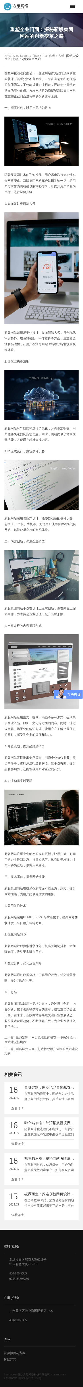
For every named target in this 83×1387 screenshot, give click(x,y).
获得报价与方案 (14, 1353)
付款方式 (10, 1359)
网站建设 (72, 56)
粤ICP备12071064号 (30, 1378)
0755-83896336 (19, 1278)
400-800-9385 (18, 1273)
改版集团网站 (31, 59)
